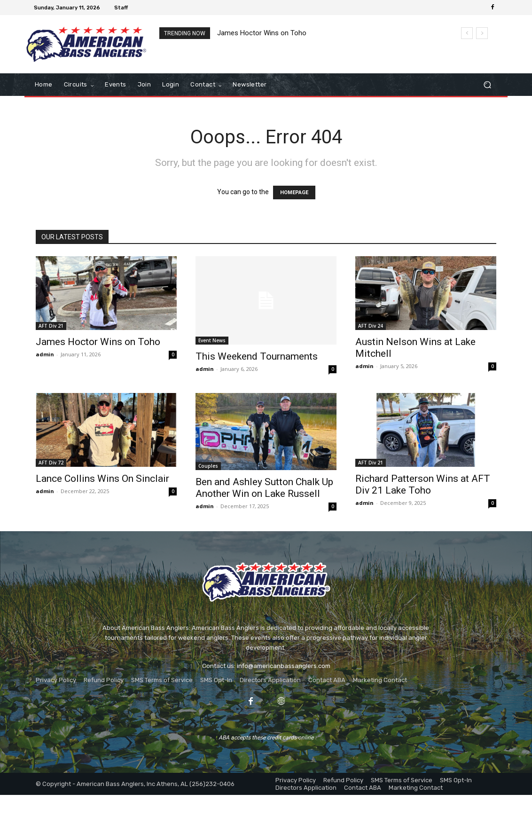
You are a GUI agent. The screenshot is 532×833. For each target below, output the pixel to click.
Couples (208, 466)
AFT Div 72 (51, 462)
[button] (487, 85)
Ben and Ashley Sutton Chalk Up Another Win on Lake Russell (264, 487)
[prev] (467, 33)
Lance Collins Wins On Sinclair (102, 478)
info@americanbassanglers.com (283, 665)
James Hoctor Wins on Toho (261, 33)
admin (45, 354)
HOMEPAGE (294, 192)
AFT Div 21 (51, 325)
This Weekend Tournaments (257, 356)
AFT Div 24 (370, 325)
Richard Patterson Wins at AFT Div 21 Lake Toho (422, 484)
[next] (482, 33)
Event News (212, 340)
